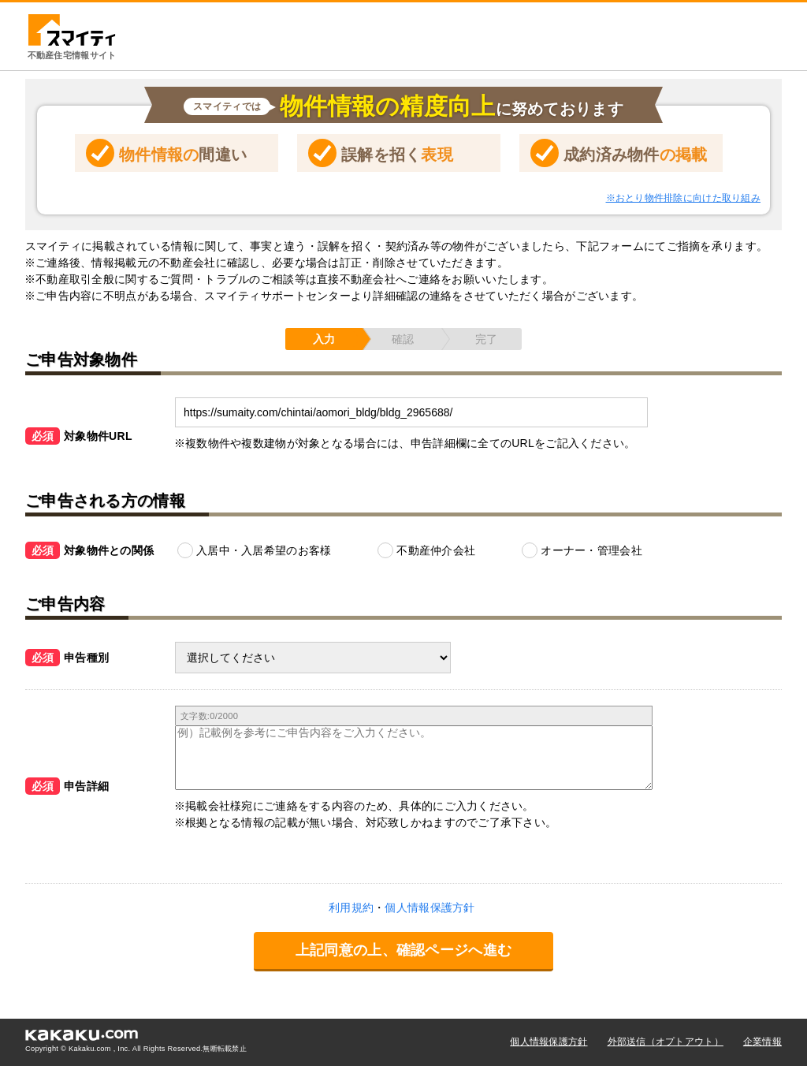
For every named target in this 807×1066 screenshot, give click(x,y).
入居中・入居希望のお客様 (263, 550)
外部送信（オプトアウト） (665, 1041)
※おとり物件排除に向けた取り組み (683, 197)
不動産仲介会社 (435, 550)
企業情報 (762, 1041)
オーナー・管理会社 (591, 550)
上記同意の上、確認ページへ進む (403, 950)
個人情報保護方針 (548, 1041)
